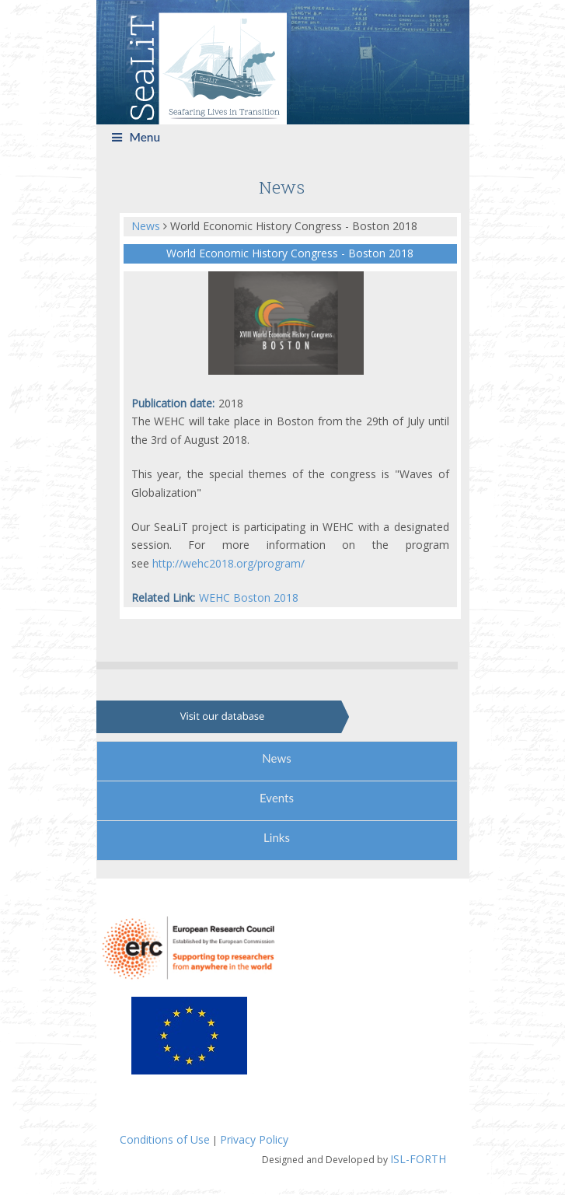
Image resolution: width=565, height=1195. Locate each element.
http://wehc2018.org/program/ (228, 563)
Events (277, 798)
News (147, 225)
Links (276, 837)
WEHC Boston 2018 (248, 597)
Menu (136, 137)
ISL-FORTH (418, 1158)
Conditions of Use (165, 1139)
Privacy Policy (254, 1139)
